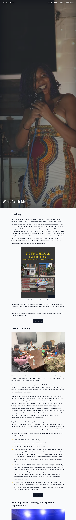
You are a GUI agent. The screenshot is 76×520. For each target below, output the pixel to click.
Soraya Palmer (8, 2)
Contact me (38, 321)
